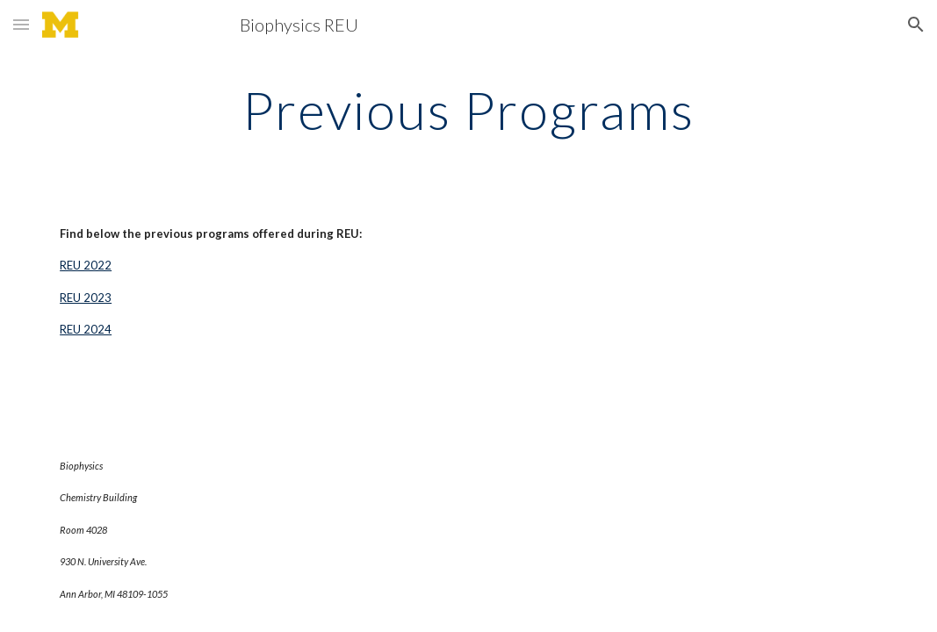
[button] (21, 24)
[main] (468, 110)
